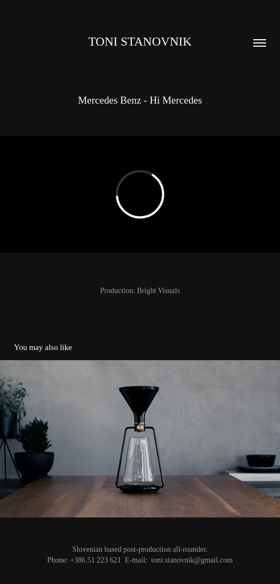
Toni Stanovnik (140, 41)
